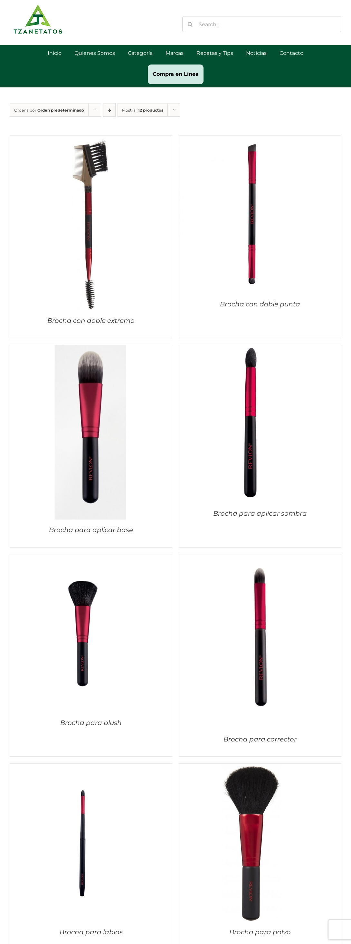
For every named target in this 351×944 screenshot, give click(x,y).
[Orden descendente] (109, 110)
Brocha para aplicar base (91, 530)
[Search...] (261, 24)
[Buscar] (190, 24)
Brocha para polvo (260, 932)
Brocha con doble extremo (91, 320)
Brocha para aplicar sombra (260, 513)
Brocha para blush (91, 723)
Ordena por (49, 110)
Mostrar (142, 110)
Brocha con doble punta (260, 304)
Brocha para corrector (260, 739)
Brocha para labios (91, 932)
